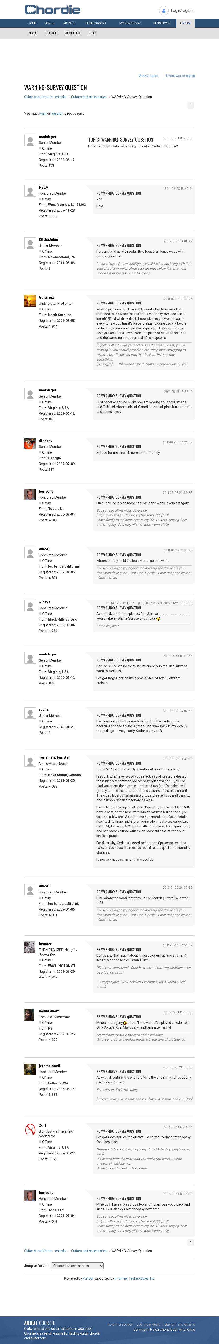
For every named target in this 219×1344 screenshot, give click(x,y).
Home (32, 23)
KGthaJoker (49, 239)
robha (44, 709)
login (42, 113)
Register (72, 33)
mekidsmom (49, 1011)
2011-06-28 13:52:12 (178, 391)
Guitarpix (46, 297)
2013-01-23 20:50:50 (177, 1067)
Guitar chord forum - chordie (45, 97)
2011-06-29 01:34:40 (178, 550)
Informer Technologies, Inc (134, 1278)
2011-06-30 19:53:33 (178, 656)
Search (51, 33)
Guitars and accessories (89, 97)
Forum (185, 23)
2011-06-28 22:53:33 (177, 492)
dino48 (44, 549)
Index (32, 33)
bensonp (46, 491)
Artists (69, 23)
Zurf (42, 1125)
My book (130, 23)
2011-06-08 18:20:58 (178, 138)
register (57, 113)
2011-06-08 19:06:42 (178, 241)
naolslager (47, 137)
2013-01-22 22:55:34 (177, 945)
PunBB (88, 1278)
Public (96, 23)
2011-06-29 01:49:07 (120, 603)
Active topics (148, 76)
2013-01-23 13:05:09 (178, 1012)
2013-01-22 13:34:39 (178, 759)
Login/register (183, 10)
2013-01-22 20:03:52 (177, 887)
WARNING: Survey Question (55, 87)
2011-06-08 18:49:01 (178, 188)
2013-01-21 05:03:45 (178, 711)
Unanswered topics (180, 76)
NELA (43, 187)
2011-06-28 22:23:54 (177, 442)
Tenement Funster (54, 757)
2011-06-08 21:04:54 (178, 299)
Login (92, 33)
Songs (49, 23)
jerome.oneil (49, 1066)
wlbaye (44, 602)
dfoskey (45, 441)
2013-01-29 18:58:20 (178, 1194)
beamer (45, 944)
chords (189, 1329)
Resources (161, 23)
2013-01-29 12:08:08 (178, 1127)
